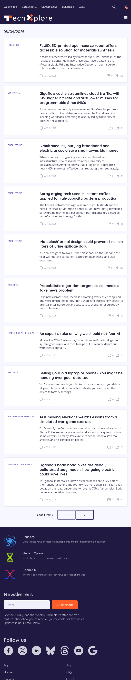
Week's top (10, 6)
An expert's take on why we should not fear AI (79, 333)
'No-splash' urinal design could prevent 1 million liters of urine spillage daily (81, 243)
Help (69, 665)
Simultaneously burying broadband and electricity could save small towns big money (78, 148)
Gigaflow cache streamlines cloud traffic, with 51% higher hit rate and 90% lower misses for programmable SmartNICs (79, 98)
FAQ (69, 672)
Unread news (49, 6)
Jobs (82, 6)
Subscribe (68, 6)
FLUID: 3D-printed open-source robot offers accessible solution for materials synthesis (78, 47)
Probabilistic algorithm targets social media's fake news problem (79, 287)
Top (6, 665)
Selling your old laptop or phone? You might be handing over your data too (81, 375)
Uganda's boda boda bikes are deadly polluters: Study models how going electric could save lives (76, 469)
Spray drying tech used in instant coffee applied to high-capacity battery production (78, 195)
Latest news (29, 6)
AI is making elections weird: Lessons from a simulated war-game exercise (78, 419)
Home (8, 672)
